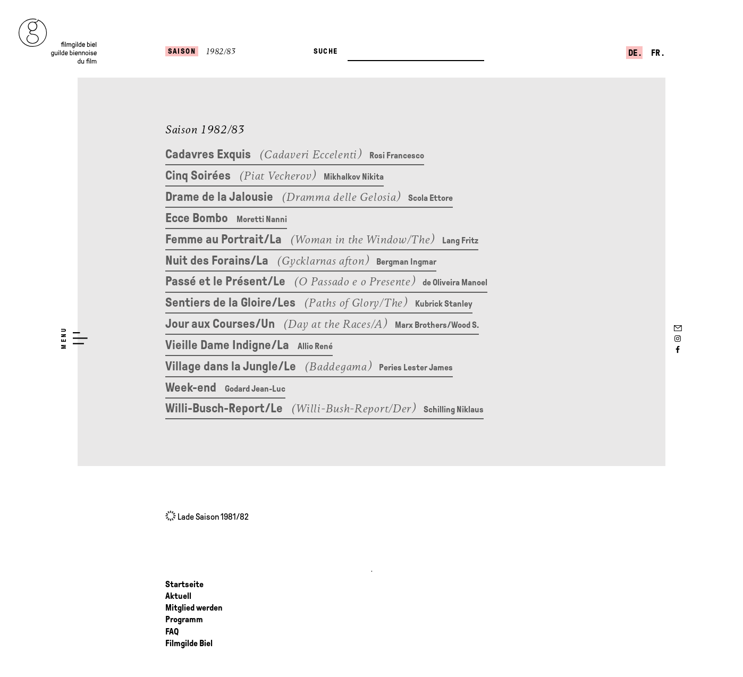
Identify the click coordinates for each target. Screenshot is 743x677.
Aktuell (178, 596)
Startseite (184, 584)
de (633, 53)
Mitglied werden (194, 608)
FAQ (172, 632)
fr (656, 53)
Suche (326, 51)
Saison (182, 51)
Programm (184, 619)
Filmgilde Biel (189, 643)
